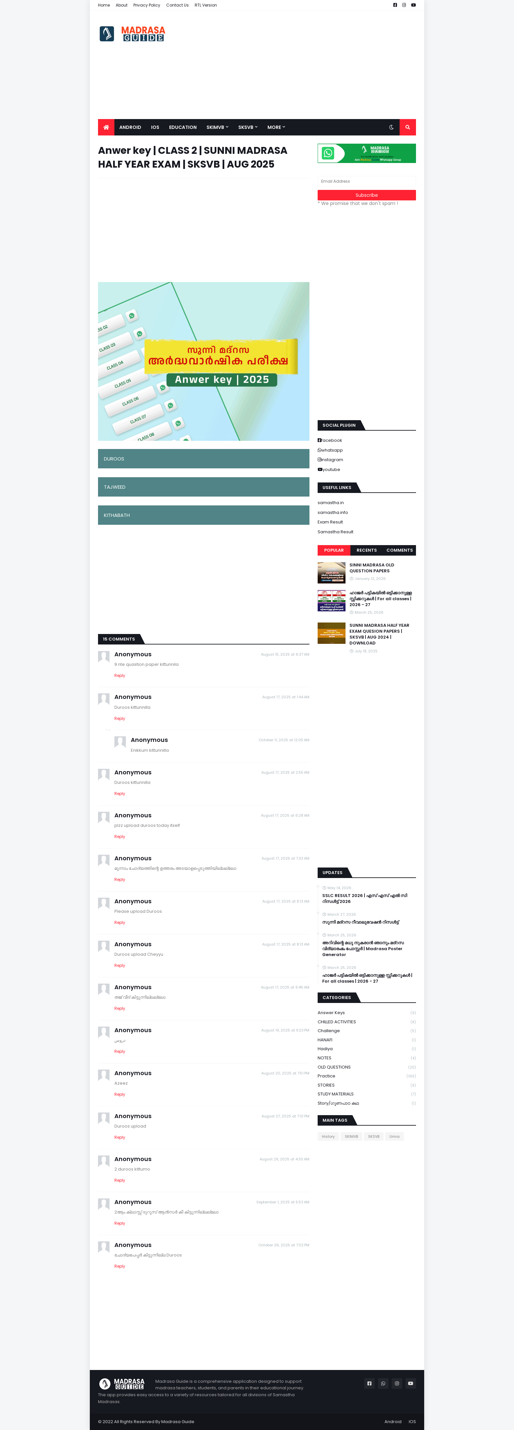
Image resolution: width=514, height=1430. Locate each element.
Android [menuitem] (130, 127)
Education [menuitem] (183, 127)
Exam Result (330, 522)
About (122, 5)
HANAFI (367, 1040)
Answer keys (367, 1013)
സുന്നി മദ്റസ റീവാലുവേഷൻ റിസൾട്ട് (360, 922)
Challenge (367, 1031)
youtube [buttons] (331, 469)
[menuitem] (106, 127)
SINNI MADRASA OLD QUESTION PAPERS (371, 568)
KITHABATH (117, 515)
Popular (334, 550)
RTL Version (206, 5)
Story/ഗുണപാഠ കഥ (367, 1103)
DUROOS (114, 458)
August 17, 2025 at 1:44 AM (285, 697)
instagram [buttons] (332, 460)
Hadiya (367, 1049)
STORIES (367, 1085)
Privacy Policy (146, 5)
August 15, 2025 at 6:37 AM (285, 654)
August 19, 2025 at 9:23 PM (285, 1030)
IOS (412, 1422)
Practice (367, 1076)
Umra (394, 1136)
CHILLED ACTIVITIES (367, 1022)
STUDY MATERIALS (367, 1094)
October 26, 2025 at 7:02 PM (283, 1245)
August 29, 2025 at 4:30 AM (284, 1159)
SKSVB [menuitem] (245, 127)
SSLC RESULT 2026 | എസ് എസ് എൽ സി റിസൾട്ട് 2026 (364, 899)
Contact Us (177, 5)
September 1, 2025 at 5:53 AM (282, 1202)
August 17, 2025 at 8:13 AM (285, 901)
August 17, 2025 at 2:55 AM (285, 772)
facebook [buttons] (331, 440)
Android (393, 1422)
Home (104, 5)
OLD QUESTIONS (367, 1067)
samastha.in (331, 503)
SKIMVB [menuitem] (215, 127)
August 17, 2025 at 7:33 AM (285, 858)
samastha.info (333, 512)
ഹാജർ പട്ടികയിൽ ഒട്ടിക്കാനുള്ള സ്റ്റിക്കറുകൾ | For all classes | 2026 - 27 (380, 599)
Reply (119, 675)
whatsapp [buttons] (332, 450)
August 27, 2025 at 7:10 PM (285, 1116)
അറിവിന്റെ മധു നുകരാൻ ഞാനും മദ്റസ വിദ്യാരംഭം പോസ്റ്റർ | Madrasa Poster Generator (363, 949)
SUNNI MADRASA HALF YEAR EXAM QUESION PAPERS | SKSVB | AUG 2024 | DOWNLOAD (379, 634)
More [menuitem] (274, 127)
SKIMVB (351, 1136)
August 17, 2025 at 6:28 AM (285, 815)
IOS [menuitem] (155, 127)
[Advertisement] (296, 65)
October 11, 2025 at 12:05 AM (284, 740)
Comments (399, 550)
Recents (367, 550)
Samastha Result (335, 532)
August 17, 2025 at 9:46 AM (285, 987)
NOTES (367, 1058)
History (328, 1136)
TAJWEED (115, 486)
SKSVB (373, 1136)
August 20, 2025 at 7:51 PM (285, 1073)
